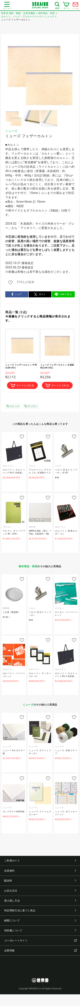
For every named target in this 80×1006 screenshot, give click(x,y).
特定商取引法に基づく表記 (40, 910)
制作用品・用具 (28, 566)
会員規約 (40, 870)
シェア (17, 294)
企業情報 (40, 950)
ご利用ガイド (40, 860)
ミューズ (11, 131)
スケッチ (13, 406)
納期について (40, 920)
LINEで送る (63, 294)
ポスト (40, 294)
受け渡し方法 (40, 900)
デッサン (31, 406)
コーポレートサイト (40, 940)
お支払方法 (40, 890)
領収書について (40, 930)
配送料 (40, 880)
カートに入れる (22, 385)
